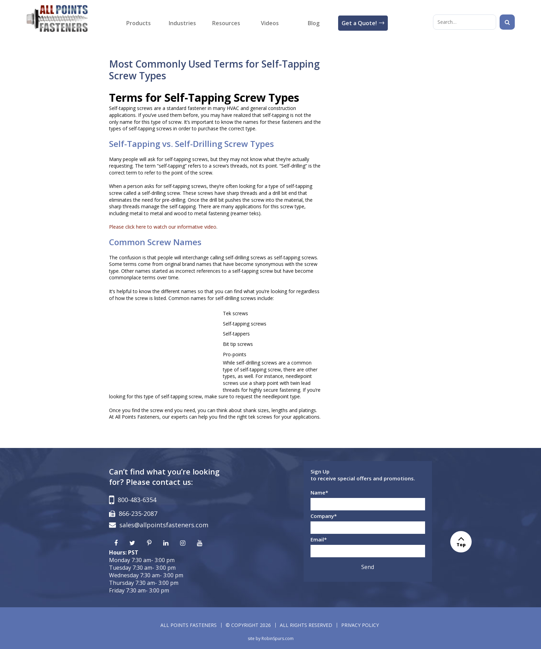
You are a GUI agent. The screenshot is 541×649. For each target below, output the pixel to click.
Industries (182, 23)
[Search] (507, 22)
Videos (270, 23)
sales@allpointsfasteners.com (163, 525)
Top (461, 542)
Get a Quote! (359, 23)
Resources (226, 23)
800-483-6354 (137, 500)
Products (138, 23)
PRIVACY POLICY (360, 625)
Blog (313, 23)
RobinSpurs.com (278, 638)
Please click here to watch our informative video (162, 226)
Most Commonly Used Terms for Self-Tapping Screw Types (214, 70)
